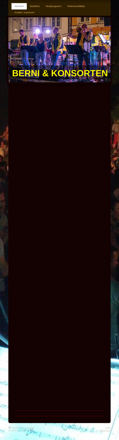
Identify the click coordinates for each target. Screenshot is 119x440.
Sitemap (30, 427)
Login (108, 427)
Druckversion (16, 427)
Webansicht (105, 430)
